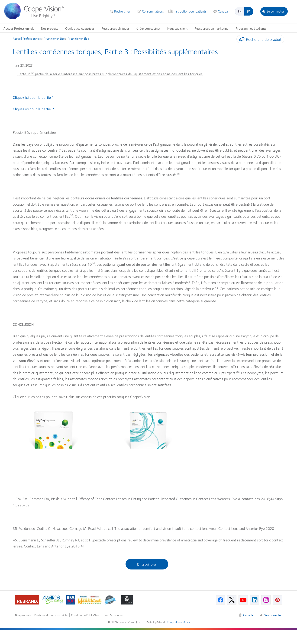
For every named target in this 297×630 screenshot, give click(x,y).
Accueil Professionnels (27, 38)
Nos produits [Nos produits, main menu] (49, 28)
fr (249, 11)
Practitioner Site (54, 38)
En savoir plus (147, 564)
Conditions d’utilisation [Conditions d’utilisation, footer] (85, 615)
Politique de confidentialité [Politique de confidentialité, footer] (51, 615)
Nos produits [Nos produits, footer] (23, 615)
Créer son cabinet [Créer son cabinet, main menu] (148, 28)
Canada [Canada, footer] (248, 615)
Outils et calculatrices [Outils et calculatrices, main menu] (79, 28)
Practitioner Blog (78, 38)
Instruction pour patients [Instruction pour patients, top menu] (190, 11)
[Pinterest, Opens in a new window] (277, 599)
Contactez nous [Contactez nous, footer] (113, 615)
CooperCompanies (178, 622)
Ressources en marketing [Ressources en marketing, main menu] (211, 28)
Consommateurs (153, 11)
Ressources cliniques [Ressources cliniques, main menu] (115, 28)
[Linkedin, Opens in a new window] (254, 599)
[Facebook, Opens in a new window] (220, 599)
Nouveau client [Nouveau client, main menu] (177, 28)
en (240, 11)
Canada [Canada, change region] (223, 11)
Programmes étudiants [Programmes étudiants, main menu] (251, 28)
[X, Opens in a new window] (231, 599)
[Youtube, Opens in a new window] (243, 599)
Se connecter (273, 11)
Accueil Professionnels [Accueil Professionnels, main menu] (18, 28)
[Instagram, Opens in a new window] (266, 599)
